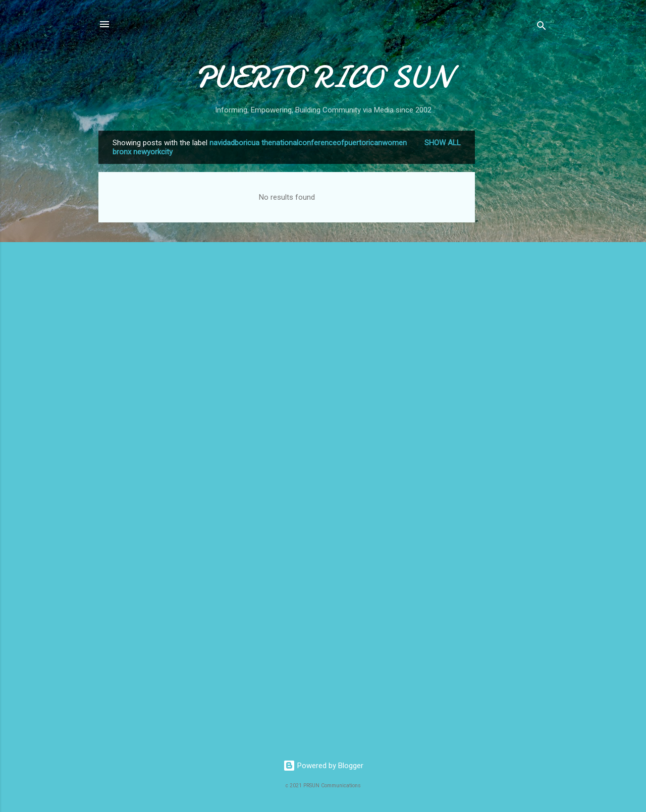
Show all (442, 142)
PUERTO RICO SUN (323, 77)
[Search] (541, 27)
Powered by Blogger (323, 765)
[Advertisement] (515, 282)
